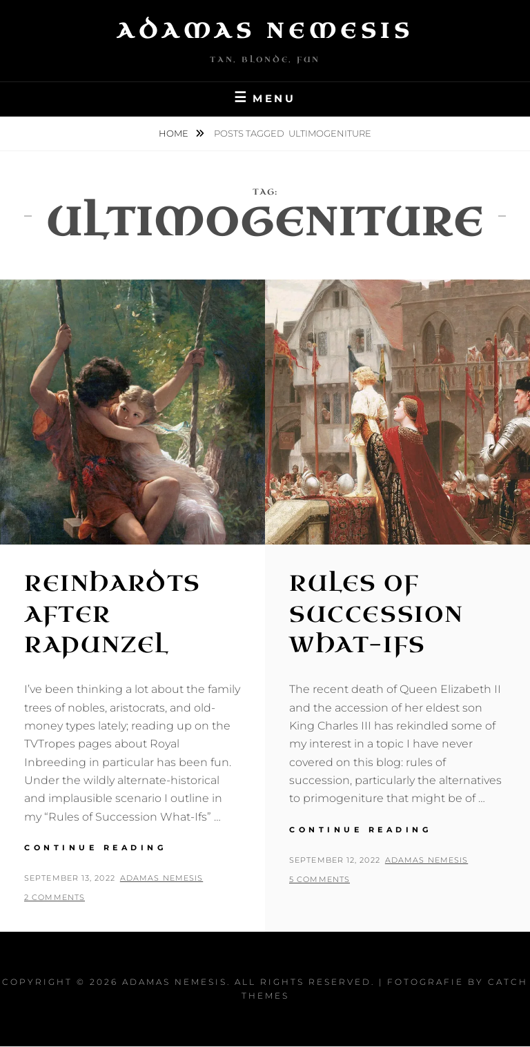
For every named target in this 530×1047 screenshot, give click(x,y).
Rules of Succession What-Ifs (376, 615)
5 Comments (319, 879)
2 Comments (54, 897)
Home (174, 133)
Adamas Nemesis (265, 31)
